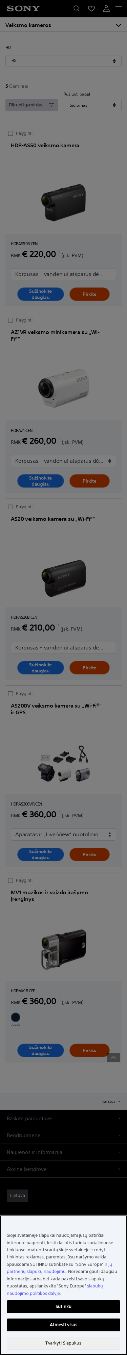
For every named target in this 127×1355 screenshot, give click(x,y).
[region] (63, 1285)
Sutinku (63, 1306)
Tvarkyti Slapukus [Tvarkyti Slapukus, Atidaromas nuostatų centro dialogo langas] (63, 1343)
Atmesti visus (64, 1325)
